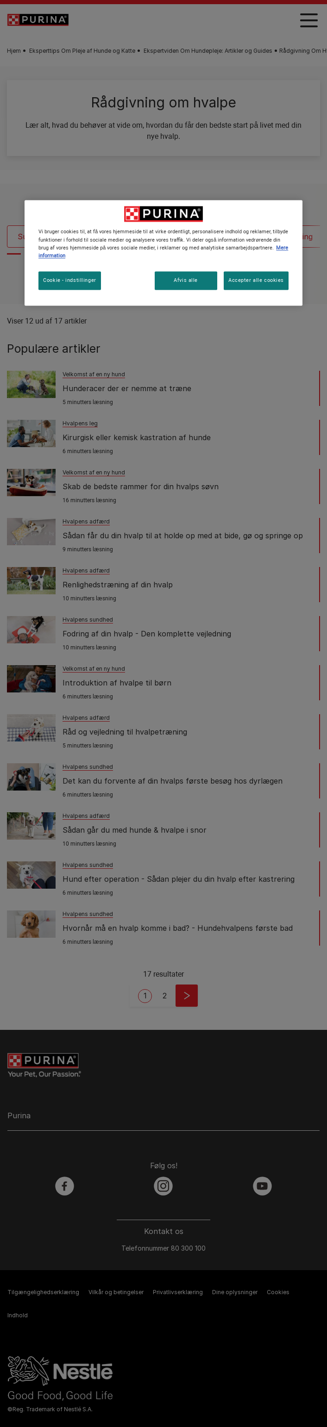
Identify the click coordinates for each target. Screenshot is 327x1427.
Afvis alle (186, 280)
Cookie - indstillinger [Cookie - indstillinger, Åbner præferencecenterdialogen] (69, 280)
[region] (163, 252)
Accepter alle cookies (256, 280)
